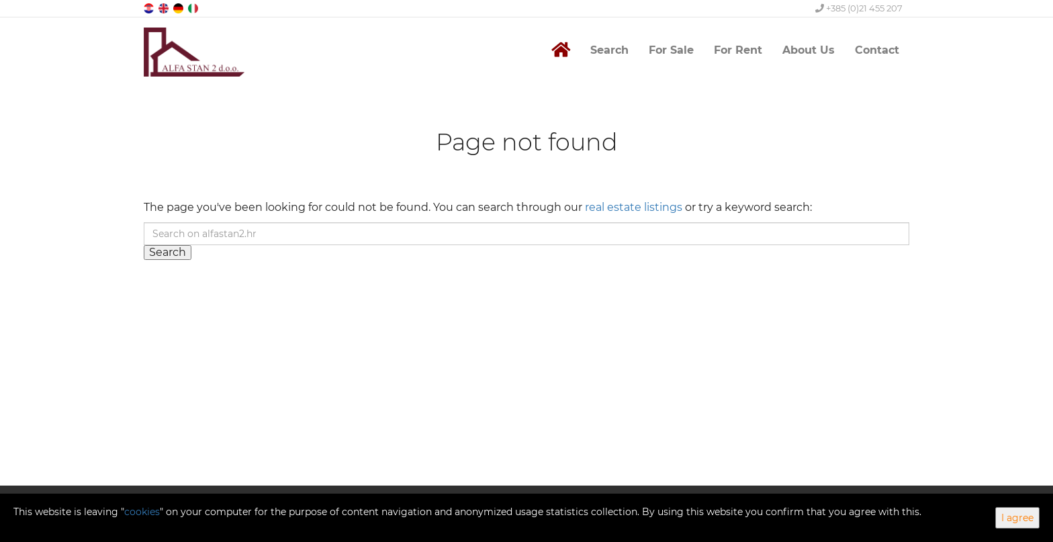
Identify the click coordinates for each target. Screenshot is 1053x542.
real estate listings (633, 207)
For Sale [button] (671, 50)
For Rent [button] (738, 50)
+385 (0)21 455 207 (859, 8)
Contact (877, 50)
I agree (1017, 518)
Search (609, 50)
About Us (808, 50)
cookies (142, 512)
